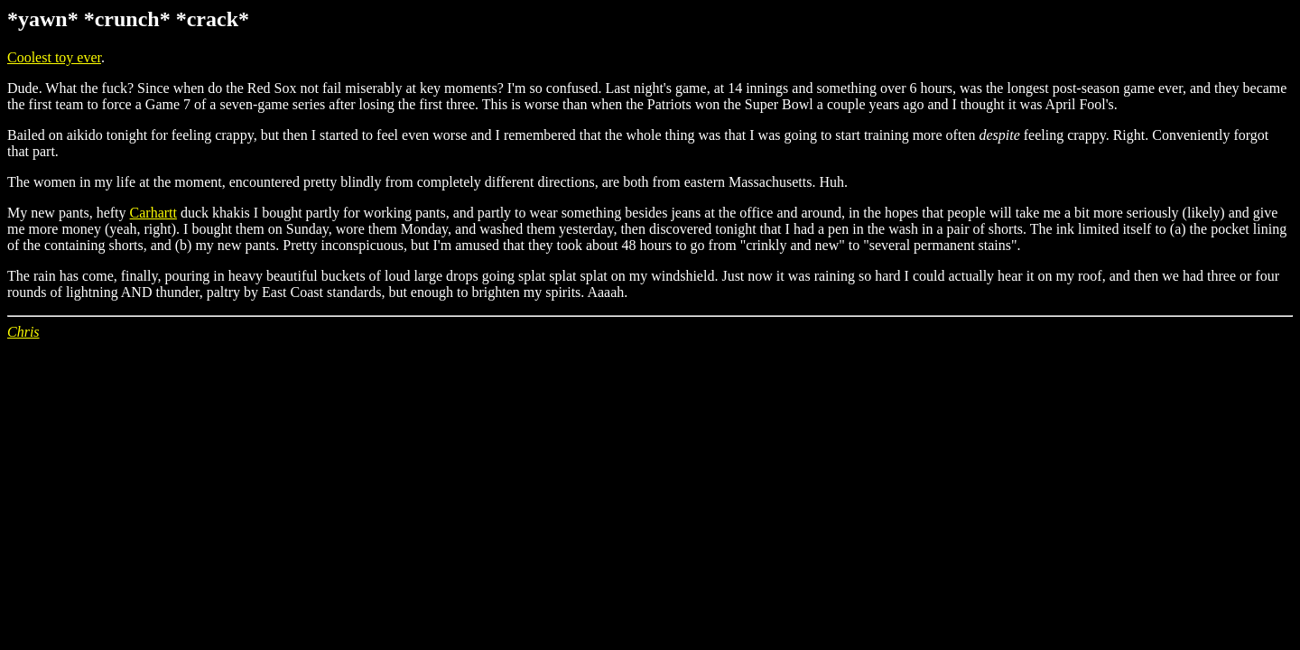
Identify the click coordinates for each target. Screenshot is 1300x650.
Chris (23, 331)
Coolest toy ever (54, 57)
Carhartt (153, 212)
